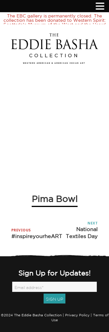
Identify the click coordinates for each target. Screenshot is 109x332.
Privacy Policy (77, 309)
